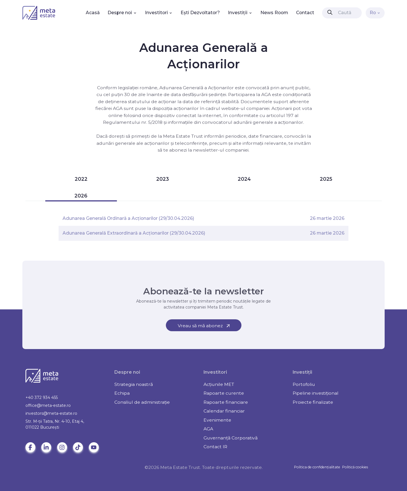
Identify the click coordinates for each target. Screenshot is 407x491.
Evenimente (217, 420)
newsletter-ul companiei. (221, 150)
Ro (375, 12)
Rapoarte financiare (226, 402)
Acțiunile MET (219, 384)
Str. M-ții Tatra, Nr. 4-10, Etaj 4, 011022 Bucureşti (54, 424)
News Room (274, 12)
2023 (162, 179)
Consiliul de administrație (142, 402)
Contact (305, 12)
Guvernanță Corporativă (231, 438)
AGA (208, 429)
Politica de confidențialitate (317, 467)
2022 (81, 179)
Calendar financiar (224, 411)
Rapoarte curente (224, 393)
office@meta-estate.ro (48, 405)
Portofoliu (304, 384)
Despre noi (122, 12)
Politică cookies (355, 467)
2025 (326, 179)
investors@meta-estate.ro (51, 413)
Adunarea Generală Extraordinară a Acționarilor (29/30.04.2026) (134, 233)
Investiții (240, 12)
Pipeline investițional (316, 393)
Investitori (159, 12)
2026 (80, 196)
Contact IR (215, 446)
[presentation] (330, 12)
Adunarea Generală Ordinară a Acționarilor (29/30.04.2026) (128, 218)
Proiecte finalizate (313, 402)
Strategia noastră (133, 384)
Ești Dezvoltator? (200, 12)
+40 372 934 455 (41, 397)
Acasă (93, 12)
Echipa (122, 393)
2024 (244, 179)
